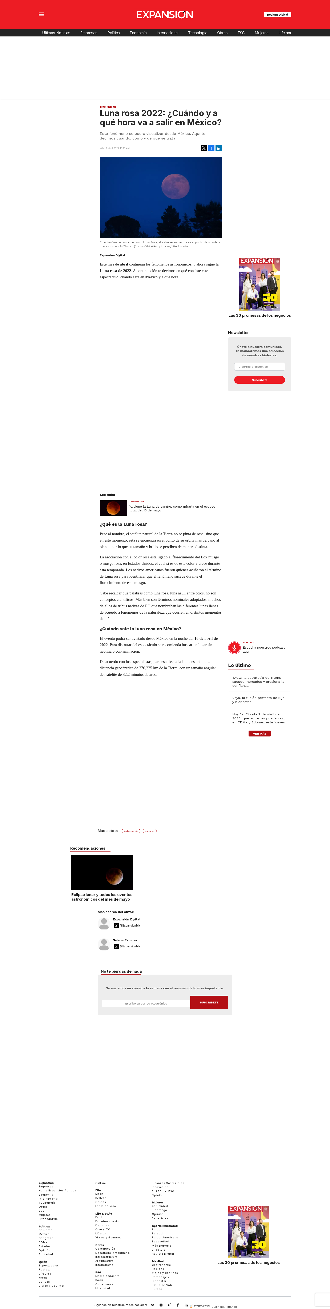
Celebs (100, 1202)
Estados (45, 1246)
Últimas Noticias (56, 33)
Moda (43, 1277)
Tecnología (197, 33)
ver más (259, 733)
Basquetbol (160, 1241)
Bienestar (159, 1281)
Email (146, 1003)
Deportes (102, 1225)
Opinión (45, 1250)
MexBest (158, 1261)
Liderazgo (159, 1210)
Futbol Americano (165, 1237)
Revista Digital (277, 14)
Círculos (45, 1273)
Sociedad (46, 1254)
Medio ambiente (107, 1276)
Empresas (88, 33)
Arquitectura (104, 1260)
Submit (209, 1002)
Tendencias (108, 107)
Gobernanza (104, 1284)
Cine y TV (102, 1229)
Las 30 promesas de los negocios (260, 315)
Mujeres (262, 33)
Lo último (239, 665)
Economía (138, 33)
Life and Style (290, 33)
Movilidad (102, 1288)
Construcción (105, 1248)
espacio (149, 831)
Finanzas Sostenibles (168, 1183)
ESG (241, 33)
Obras (222, 33)
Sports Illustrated (165, 1225)
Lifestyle (159, 1249)
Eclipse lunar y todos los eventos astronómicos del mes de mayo (164, 896)
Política (113, 33)
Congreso (46, 1238)
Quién (43, 1261)
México (44, 1234)
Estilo (99, 1217)
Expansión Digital (126, 919)
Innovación (160, 1187)
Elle (98, 1190)
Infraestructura (106, 1256)
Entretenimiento (107, 1221)
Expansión (46, 1182)
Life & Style (103, 1213)
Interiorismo (104, 1264)
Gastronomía (161, 1264)
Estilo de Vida (162, 1285)
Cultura (100, 1183)
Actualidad (160, 1206)
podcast (248, 642)
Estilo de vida (105, 1206)
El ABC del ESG (163, 1191)
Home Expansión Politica (57, 1190)
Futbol (156, 1229)
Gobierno (46, 1230)
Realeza (45, 1269)
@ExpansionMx (130, 925)
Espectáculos (49, 1265)
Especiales (160, 1218)
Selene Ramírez (125, 940)
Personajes (160, 1277)
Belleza (44, 1281)
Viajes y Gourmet (51, 1285)
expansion (189, 1305)
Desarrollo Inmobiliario (112, 1252)
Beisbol (158, 1233)
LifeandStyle (48, 1218)
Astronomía (131, 831)
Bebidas (158, 1268)
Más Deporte (161, 1245)
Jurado (157, 1289)
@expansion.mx (169, 1305)
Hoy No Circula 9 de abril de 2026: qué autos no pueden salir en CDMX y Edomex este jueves (259, 718)
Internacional (167, 33)
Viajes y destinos (165, 1272)
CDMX (43, 1242)
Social (100, 1280)
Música (100, 1233)
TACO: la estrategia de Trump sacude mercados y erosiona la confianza (258, 682)
